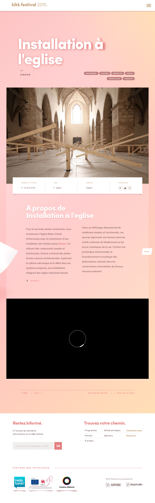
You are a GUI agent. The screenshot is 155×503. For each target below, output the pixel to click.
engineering (91, 73)
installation (114, 79)
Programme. (91, 430)
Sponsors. (108, 435)
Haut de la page (124, 393)
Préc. (24, 393)
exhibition (117, 73)
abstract (129, 79)
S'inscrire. (131, 435)
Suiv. (39, 393)
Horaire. (89, 435)
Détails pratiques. (112, 430)
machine (104, 73)
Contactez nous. (133, 430)
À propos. (89, 440)
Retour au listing (98, 393)
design (130, 73)
